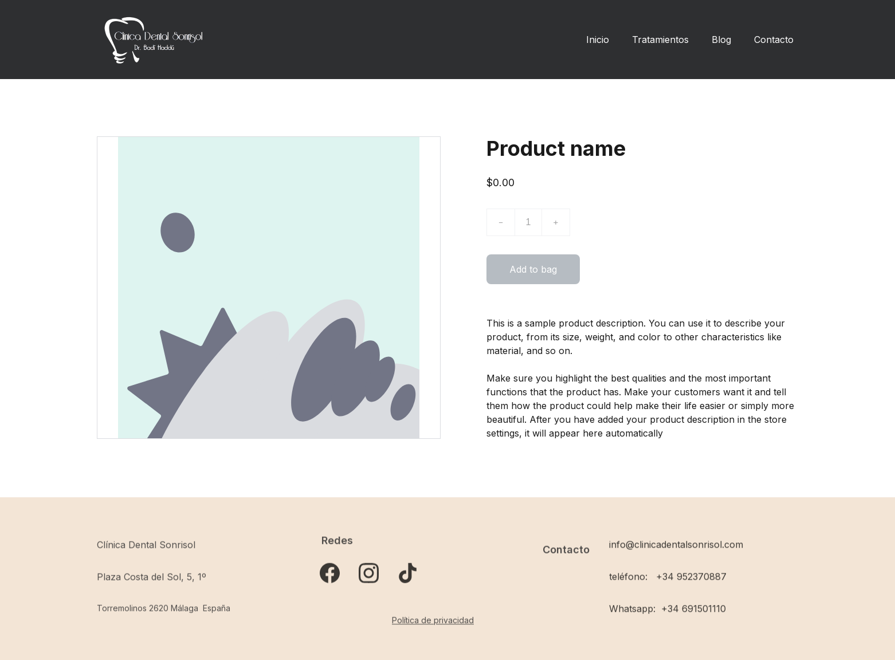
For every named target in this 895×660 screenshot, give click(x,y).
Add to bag (533, 270)
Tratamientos (660, 39)
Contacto (774, 39)
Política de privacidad (433, 621)
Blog (721, 39)
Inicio (597, 39)
